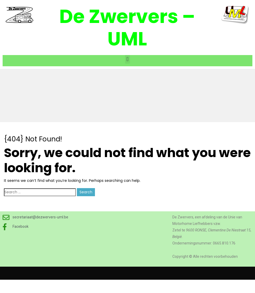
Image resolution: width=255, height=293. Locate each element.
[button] (127, 59)
